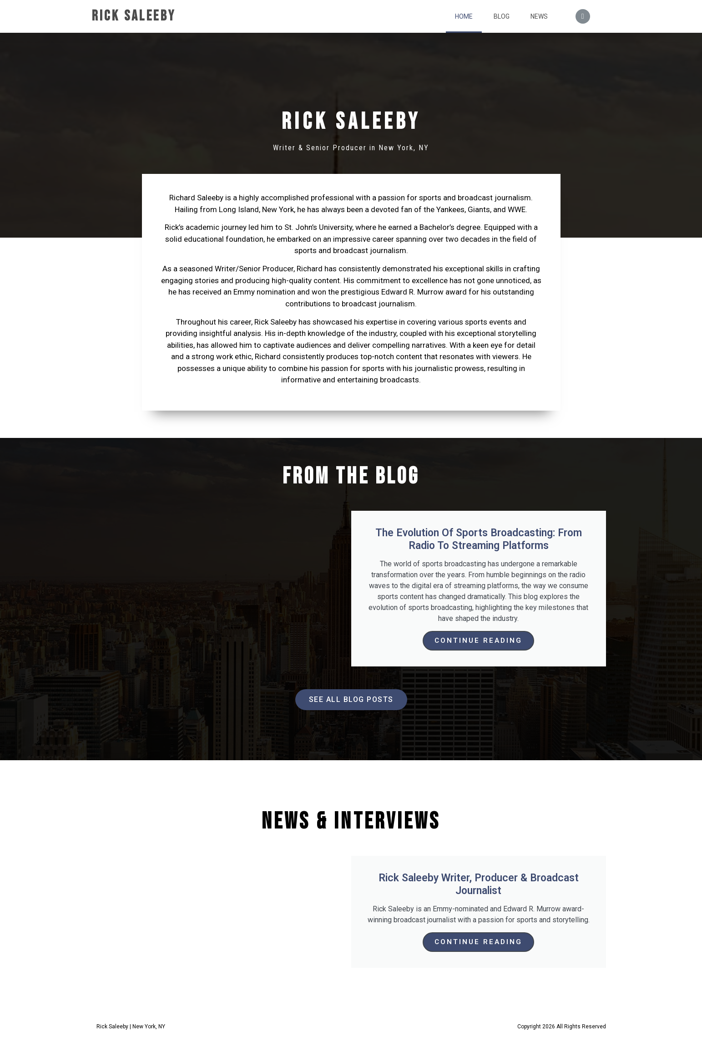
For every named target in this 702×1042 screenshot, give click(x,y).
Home (464, 16)
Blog (502, 16)
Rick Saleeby (134, 16)
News (539, 16)
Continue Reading (478, 640)
